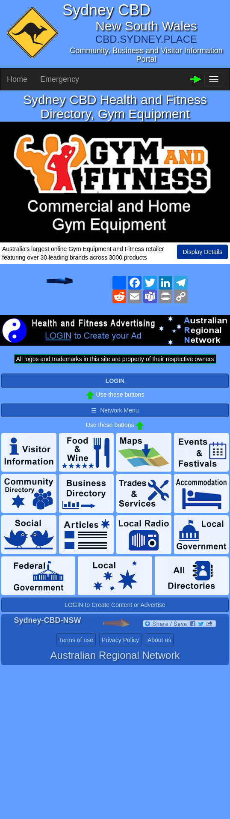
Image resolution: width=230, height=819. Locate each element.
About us (159, 640)
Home (17, 79)
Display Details (202, 251)
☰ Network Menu (115, 410)
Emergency (59, 79)
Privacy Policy (120, 640)
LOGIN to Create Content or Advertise (115, 604)
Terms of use (76, 640)
